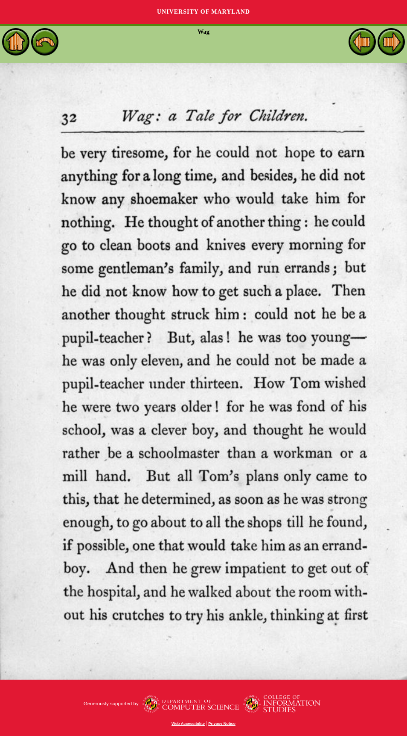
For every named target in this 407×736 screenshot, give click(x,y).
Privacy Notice (221, 723)
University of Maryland (203, 12)
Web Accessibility (188, 723)
